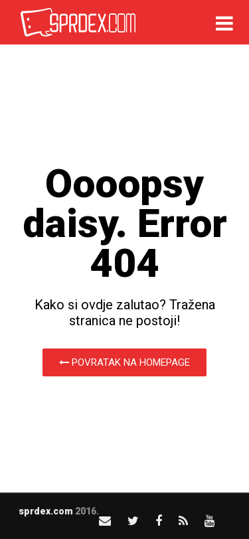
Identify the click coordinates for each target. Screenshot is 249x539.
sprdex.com (46, 511)
